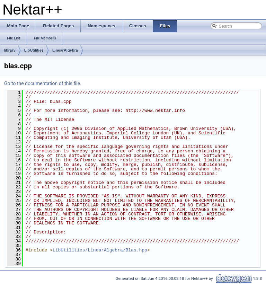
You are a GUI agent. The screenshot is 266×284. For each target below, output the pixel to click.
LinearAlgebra (65, 50)
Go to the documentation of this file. (42, 83)
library (10, 50)
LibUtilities (34, 50)
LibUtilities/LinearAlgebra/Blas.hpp (100, 250)
